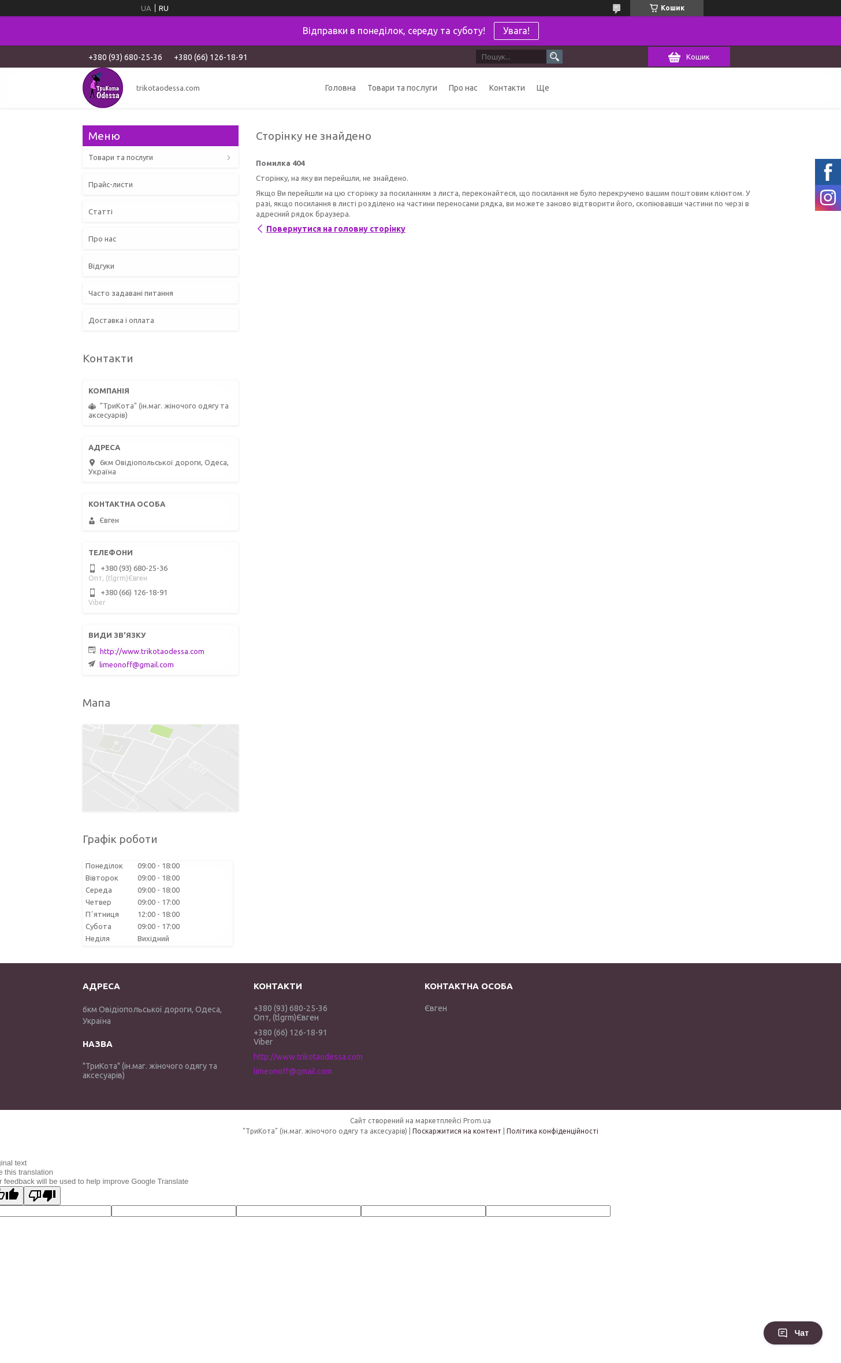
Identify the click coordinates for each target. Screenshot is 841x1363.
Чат (793, 1333)
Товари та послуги (402, 87)
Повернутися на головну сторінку (335, 228)
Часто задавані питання (130, 293)
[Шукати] (554, 57)
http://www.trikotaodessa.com (152, 651)
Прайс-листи (110, 184)
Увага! (516, 30)
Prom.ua (477, 1120)
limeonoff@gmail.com (136, 664)
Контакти (507, 87)
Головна (340, 87)
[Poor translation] (42, 1195)
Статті (100, 211)
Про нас (463, 87)
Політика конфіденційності (552, 1131)
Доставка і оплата (121, 320)
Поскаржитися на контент (456, 1131)
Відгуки (101, 266)
